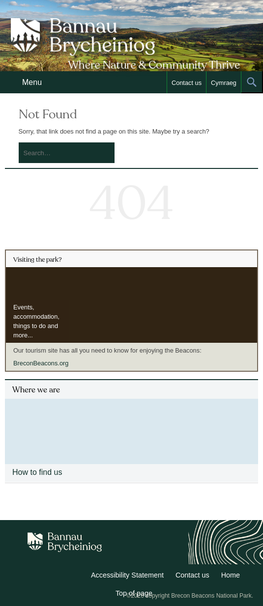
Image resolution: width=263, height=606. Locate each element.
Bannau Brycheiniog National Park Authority (130, 44)
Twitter (54, 576)
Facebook (75, 576)
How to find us (37, 472)
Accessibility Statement (127, 575)
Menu (32, 82)
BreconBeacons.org (40, 363)
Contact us (187, 82)
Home (230, 575)
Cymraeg (223, 82)
